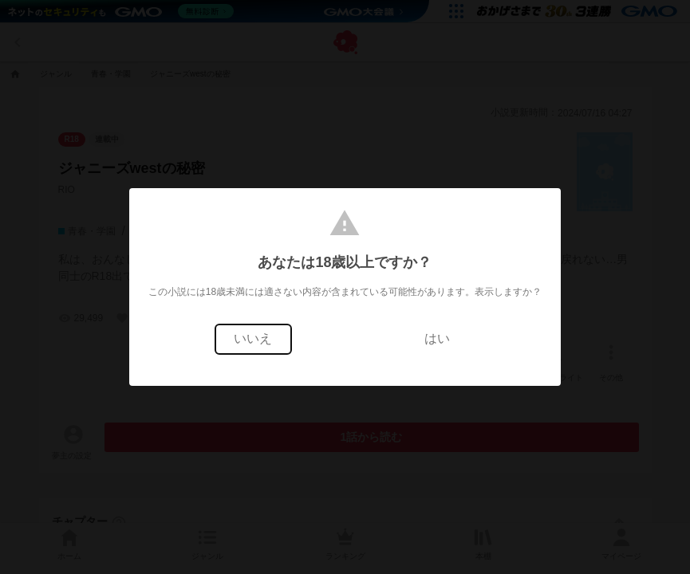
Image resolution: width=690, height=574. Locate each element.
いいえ (253, 338)
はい (437, 338)
